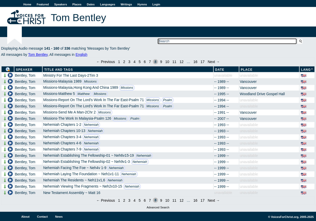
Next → (214, 62)
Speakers (60, 4)
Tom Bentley (38, 54)
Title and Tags (58, 70)
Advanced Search (158, 207)
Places (76, 4)
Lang (306, 70)
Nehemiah (91, 125)
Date (219, 70)
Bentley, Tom (25, 75)
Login (156, 4)
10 (167, 62)
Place (247, 70)
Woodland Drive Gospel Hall (262, 94)
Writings (126, 4)
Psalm (167, 100)
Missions (90, 81)
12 (182, 62)
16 (195, 62)
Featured (43, 4)
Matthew (83, 94)
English (81, 54)
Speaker (24, 70)
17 (203, 62)
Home (27, 4)
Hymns (142, 4)
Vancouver (248, 81)
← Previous (105, 62)
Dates (91, 4)
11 (174, 62)
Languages (107, 4)
